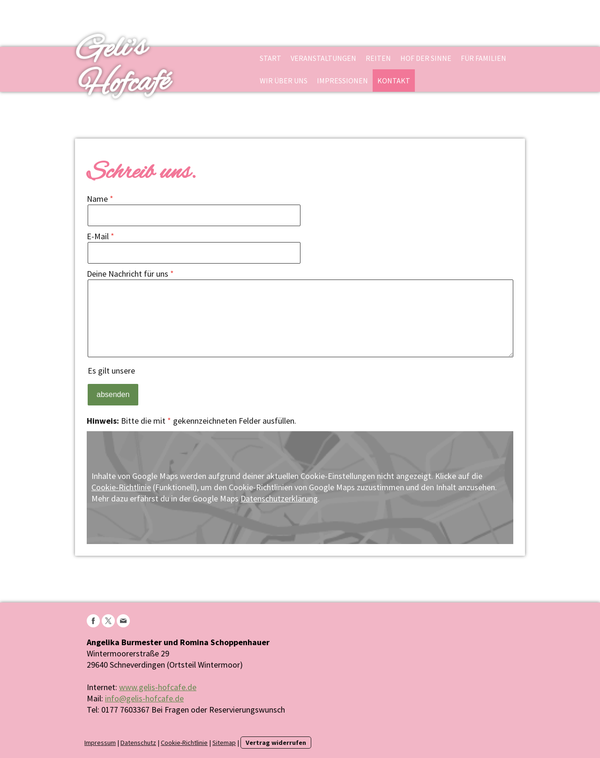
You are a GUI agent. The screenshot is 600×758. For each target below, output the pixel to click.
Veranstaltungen (323, 58)
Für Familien (483, 58)
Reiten (378, 58)
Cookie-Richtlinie (121, 487)
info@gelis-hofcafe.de (144, 698)
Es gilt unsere (151, 370)
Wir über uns (284, 80)
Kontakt (393, 80)
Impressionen (342, 80)
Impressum (100, 742)
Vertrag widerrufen (276, 742)
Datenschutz (138, 742)
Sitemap (224, 742)
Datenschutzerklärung (175, 370)
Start (270, 58)
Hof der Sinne (425, 58)
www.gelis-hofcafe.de (157, 687)
